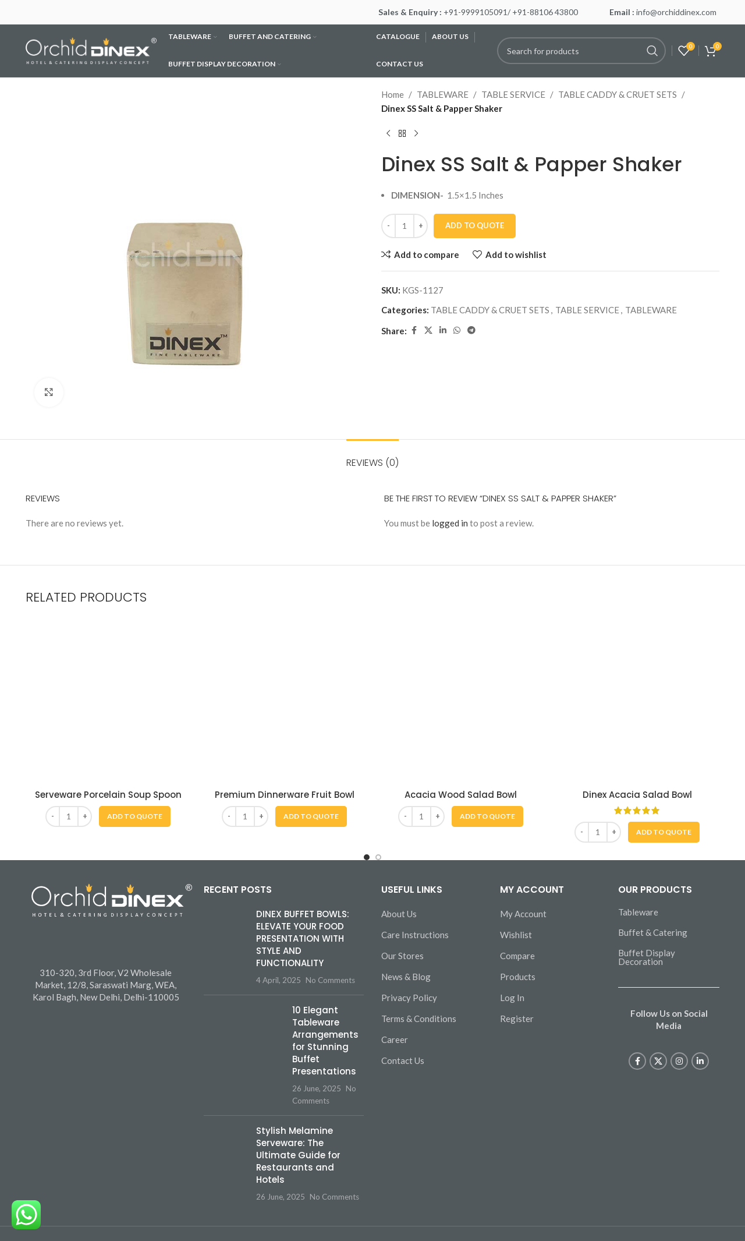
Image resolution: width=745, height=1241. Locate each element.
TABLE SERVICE (513, 94)
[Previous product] (388, 134)
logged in (450, 523)
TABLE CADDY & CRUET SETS (617, 94)
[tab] (372, 457)
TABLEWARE (443, 94)
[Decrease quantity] (388, 226)
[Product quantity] (404, 226)
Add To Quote (474, 225)
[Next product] (416, 134)
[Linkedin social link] (443, 330)
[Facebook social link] (414, 330)
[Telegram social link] (471, 330)
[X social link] (428, 330)
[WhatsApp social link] (457, 330)
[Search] (581, 50)
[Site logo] (91, 49)
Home (392, 94)
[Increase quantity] (420, 226)
